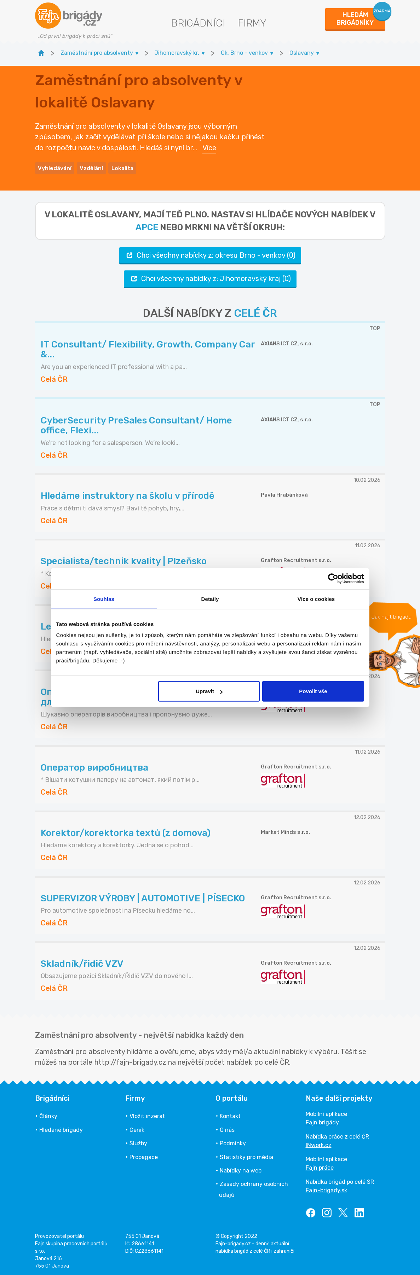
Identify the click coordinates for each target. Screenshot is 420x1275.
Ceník (137, 1127)
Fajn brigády (322, 1120)
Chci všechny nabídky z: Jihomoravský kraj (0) (210, 276)
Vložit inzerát (147, 1114)
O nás (227, 1127)
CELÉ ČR (255, 311)
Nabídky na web (240, 1168)
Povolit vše (313, 691)
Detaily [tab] (210, 599)
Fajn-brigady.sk (326, 1188)
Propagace (144, 1155)
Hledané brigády (61, 1127)
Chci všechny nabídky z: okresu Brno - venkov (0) (210, 253)
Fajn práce (320, 1166)
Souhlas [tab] (103, 599)
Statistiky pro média (246, 1155)
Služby (138, 1141)
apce (147, 225)
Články (48, 1114)
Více (209, 146)
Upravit (209, 691)
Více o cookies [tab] (316, 599)
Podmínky (233, 1141)
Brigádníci (198, 23)
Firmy (252, 23)
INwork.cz (319, 1143)
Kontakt (230, 1114)
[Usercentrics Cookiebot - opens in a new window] (333, 578)
